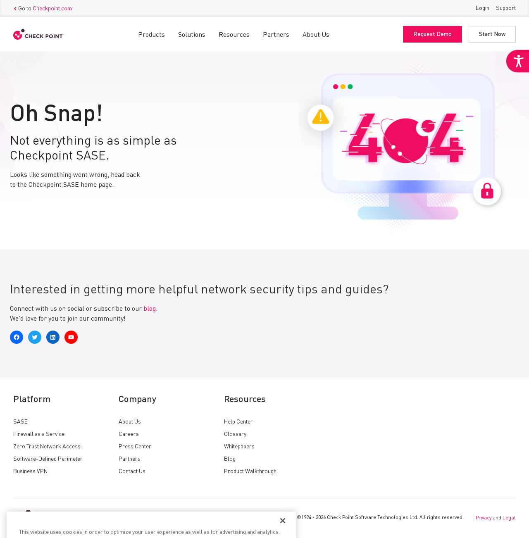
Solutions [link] (191, 35)
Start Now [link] (492, 34)
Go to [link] (42, 9)
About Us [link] (316, 35)
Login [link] (482, 8)
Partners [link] (276, 35)
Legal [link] (509, 518)
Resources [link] (234, 35)
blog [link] (149, 309)
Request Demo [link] (432, 34)
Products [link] (151, 35)
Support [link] (506, 8)
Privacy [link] (483, 518)
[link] (517, 61)
